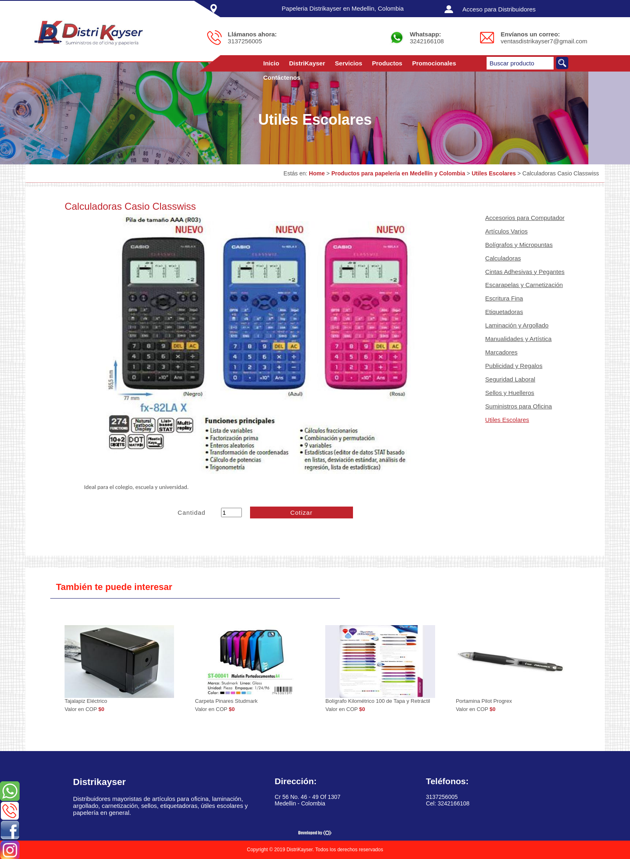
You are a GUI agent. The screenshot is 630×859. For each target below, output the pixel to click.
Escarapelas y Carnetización (524, 284)
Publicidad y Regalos (514, 365)
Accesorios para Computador (525, 217)
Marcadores (501, 352)
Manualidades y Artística (518, 338)
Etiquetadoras (504, 311)
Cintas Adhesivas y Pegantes (525, 271)
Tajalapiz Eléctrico (86, 701)
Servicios (348, 63)
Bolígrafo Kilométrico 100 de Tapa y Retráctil (377, 701)
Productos (387, 63)
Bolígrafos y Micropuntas (519, 244)
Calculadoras (503, 258)
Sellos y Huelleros (509, 392)
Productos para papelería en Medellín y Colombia (398, 173)
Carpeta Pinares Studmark (226, 701)
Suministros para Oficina (518, 406)
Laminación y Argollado (517, 325)
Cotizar (301, 512)
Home (317, 173)
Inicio (271, 63)
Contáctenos (281, 77)
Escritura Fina (504, 298)
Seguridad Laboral (510, 379)
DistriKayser (307, 63)
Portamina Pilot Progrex (484, 701)
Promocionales (434, 63)
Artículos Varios (506, 231)
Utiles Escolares (493, 173)
